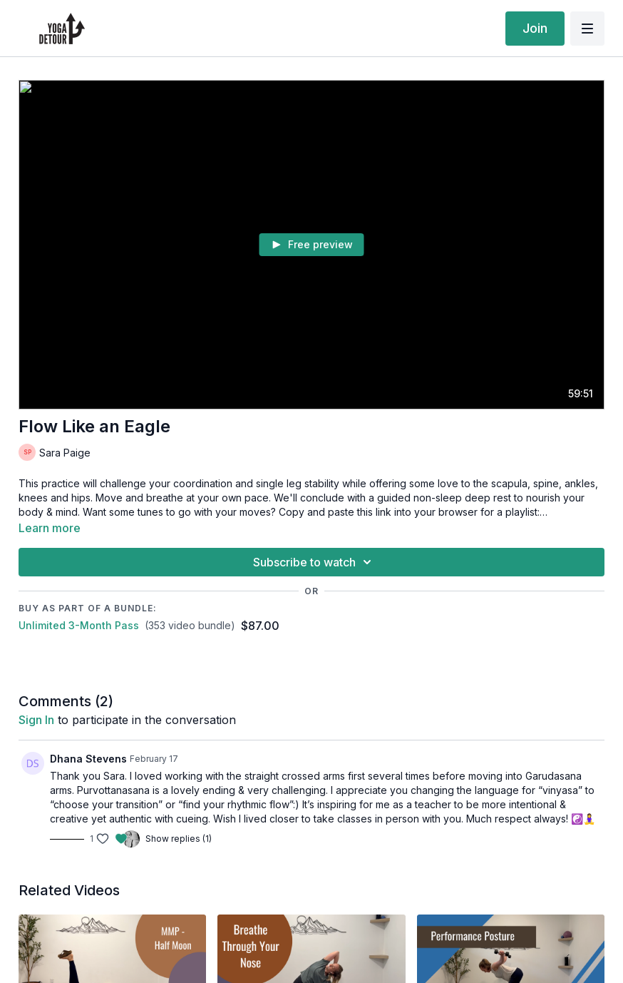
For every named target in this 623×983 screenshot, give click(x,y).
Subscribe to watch (314, 562)
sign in (36, 720)
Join (534, 28)
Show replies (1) (178, 838)
